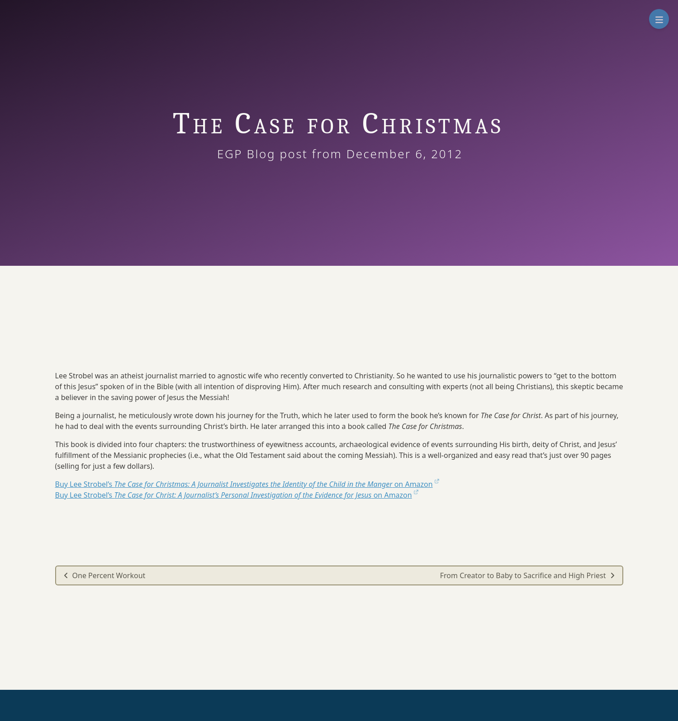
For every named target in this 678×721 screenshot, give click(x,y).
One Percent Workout (104, 575)
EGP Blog (254, 154)
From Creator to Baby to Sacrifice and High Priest (527, 575)
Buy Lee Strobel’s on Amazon (247, 484)
